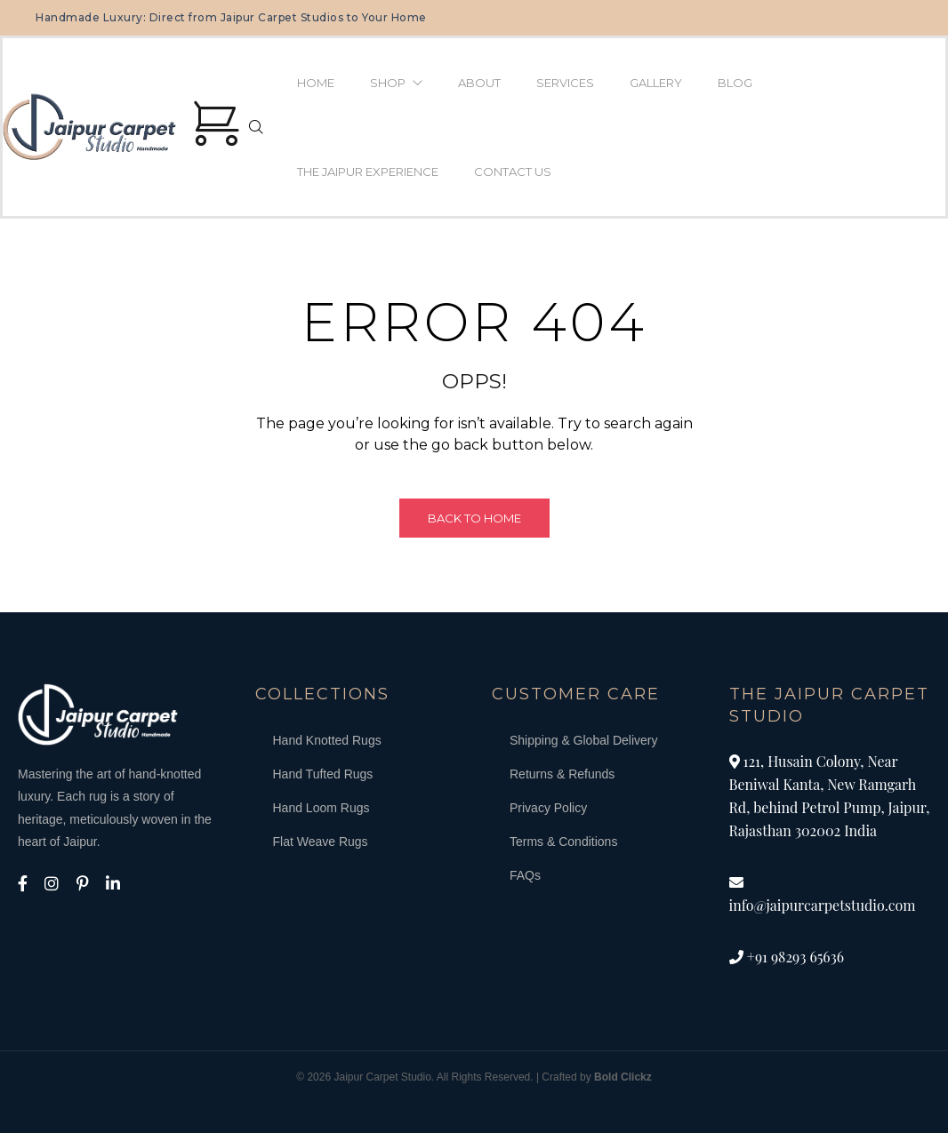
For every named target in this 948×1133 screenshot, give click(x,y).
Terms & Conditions (563, 841)
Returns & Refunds (562, 774)
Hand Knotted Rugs (327, 740)
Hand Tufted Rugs (323, 774)
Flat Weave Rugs (320, 841)
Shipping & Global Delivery (584, 740)
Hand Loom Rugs (321, 808)
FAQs (525, 875)
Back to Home (474, 518)
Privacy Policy (548, 808)
